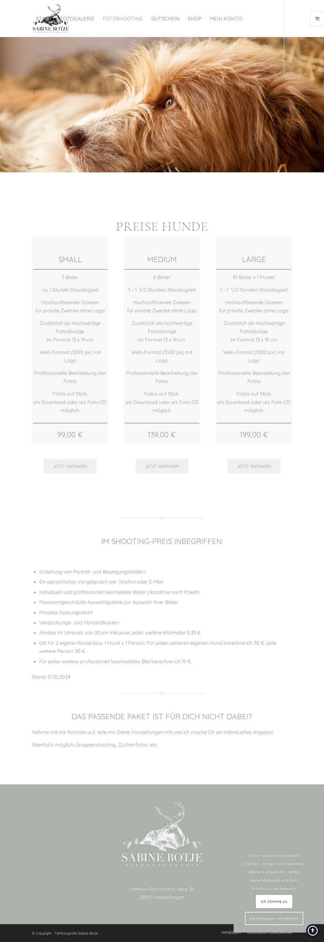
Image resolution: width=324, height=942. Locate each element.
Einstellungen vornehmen (274, 918)
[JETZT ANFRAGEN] (70, 466)
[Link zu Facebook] (34, 92)
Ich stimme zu (274, 901)
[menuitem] (44, 18)
